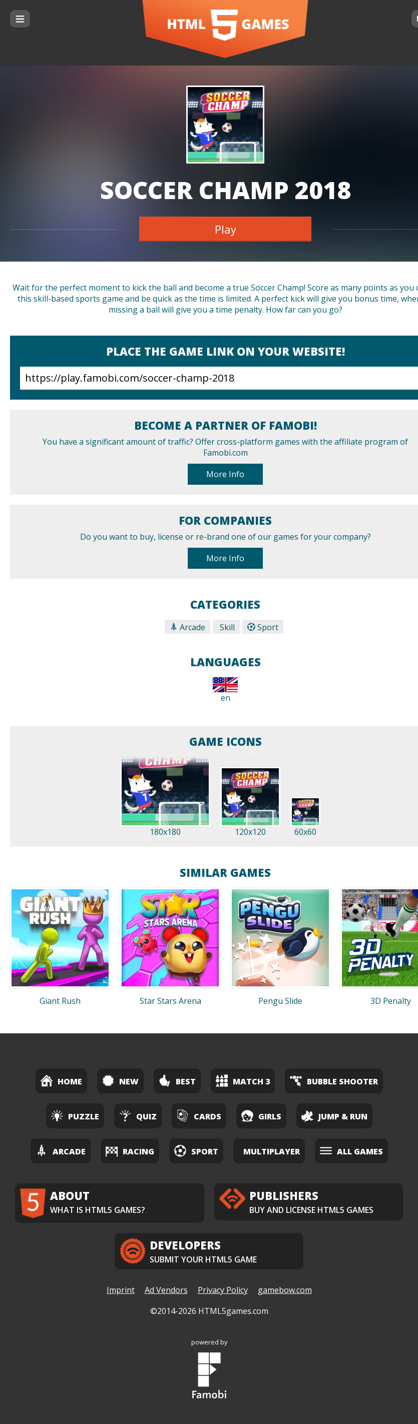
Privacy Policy (223, 1289)
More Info (225, 474)
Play (225, 229)
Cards (199, 1115)
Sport (262, 627)
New (120, 1080)
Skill (226, 627)
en (225, 690)
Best (177, 1080)
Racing (130, 1150)
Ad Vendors (166, 1289)
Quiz (138, 1115)
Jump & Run (334, 1115)
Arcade (187, 627)
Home (61, 1080)
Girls (261, 1115)
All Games (351, 1150)
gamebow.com (285, 1289)
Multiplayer (271, 1151)
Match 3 (243, 1080)
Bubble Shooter (334, 1080)
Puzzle (75, 1115)
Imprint (121, 1289)
